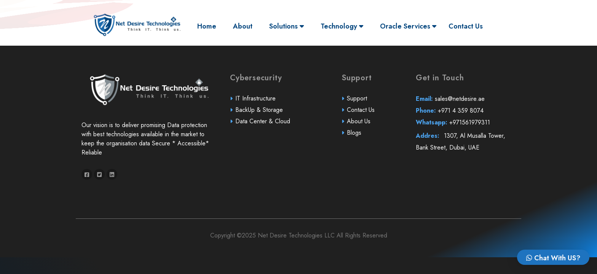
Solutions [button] (286, 26)
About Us (358, 125)
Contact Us (466, 26)
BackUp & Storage (259, 114)
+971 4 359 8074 (450, 114)
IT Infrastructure (256, 102)
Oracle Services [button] (408, 26)
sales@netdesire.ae (450, 103)
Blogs (354, 136)
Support (357, 102)
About (242, 26)
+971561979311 (453, 126)
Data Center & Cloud (263, 125)
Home (208, 26)
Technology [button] (342, 26)
